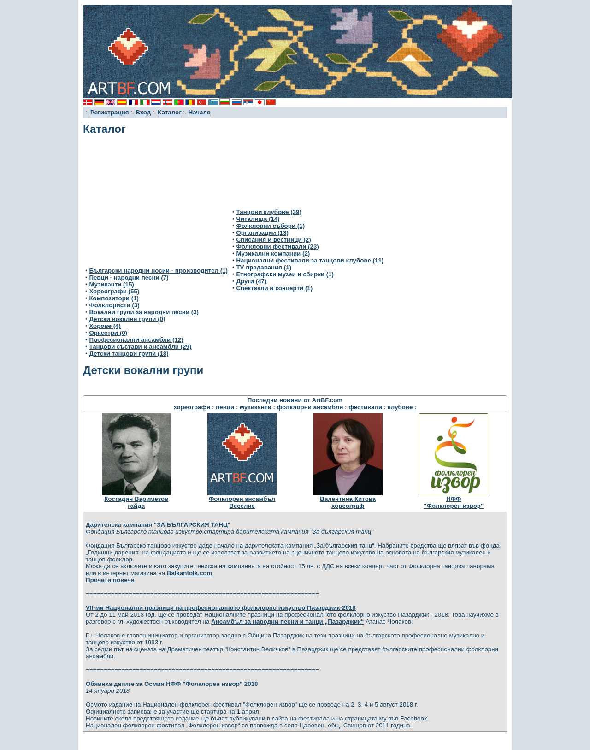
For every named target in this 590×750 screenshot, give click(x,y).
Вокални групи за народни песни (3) (144, 312)
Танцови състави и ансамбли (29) (140, 346)
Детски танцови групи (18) (128, 353)
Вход (143, 112)
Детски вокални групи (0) (127, 318)
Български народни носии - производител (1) (158, 270)
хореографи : (194, 407)
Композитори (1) (114, 298)
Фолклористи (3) (114, 305)
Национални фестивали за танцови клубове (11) (310, 260)
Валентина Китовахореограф (348, 502)
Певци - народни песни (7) (128, 277)
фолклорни (295, 407)
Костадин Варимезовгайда (136, 502)
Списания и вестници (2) (273, 239)
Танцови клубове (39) (268, 211)
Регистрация (109, 112)
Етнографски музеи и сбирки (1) (285, 274)
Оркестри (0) (108, 332)
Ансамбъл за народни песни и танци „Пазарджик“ (287, 621)
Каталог (170, 112)
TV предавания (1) (263, 267)
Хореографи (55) (114, 291)
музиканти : (258, 407)
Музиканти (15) (111, 284)
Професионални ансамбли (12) (136, 339)
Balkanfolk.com (189, 573)
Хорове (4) (105, 325)
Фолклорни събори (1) (270, 225)
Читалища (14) (257, 218)
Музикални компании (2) (273, 253)
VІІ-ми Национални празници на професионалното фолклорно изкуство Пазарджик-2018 (221, 607)
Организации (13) (262, 232)
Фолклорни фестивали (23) (277, 246)
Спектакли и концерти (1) (274, 288)
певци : (228, 407)
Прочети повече (110, 580)
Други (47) (251, 281)
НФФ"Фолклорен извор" (454, 502)
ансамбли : (331, 407)
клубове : (402, 407)
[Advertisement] (156, 204)
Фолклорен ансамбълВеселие (242, 502)
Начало (200, 112)
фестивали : (368, 407)
